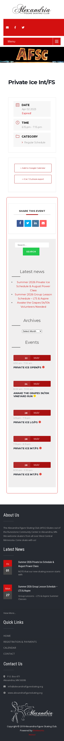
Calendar (9, 647)
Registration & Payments (20, 641)
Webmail (32, 735)
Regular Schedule (33, 142)
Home (7, 635)
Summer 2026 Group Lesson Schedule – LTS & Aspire (38, 588)
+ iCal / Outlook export (33, 179)
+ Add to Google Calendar (32, 168)
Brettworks (38, 730)
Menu (11, 41)
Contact (9, 653)
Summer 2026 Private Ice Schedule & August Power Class (33, 286)
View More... (9, 613)
